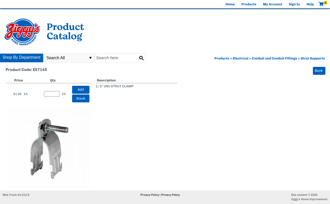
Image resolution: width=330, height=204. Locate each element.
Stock (80, 98)
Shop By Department (22, 57)
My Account (272, 4)
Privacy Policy (149, 195)
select (90, 58)
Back (319, 71)
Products (249, 4)
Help (310, 4)
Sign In (294, 4)
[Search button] (141, 58)
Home (230, 4)
